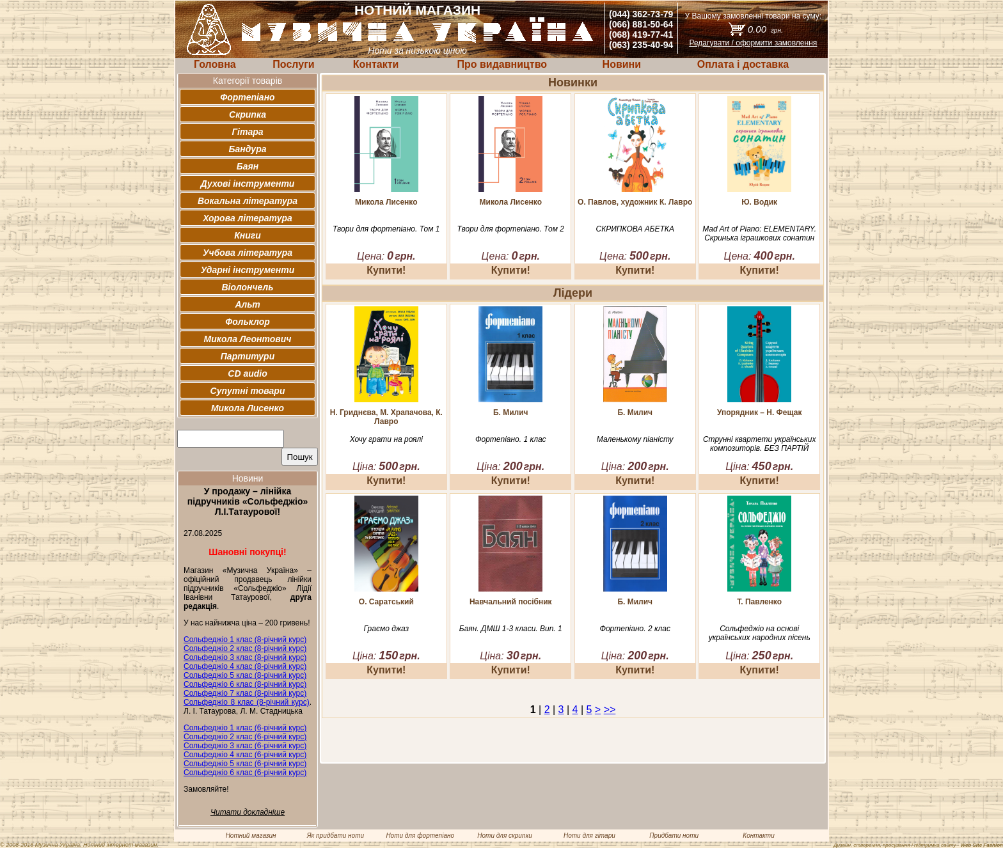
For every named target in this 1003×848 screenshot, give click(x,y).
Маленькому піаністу (635, 439)
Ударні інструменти (248, 270)
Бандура (248, 149)
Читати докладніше (247, 812)
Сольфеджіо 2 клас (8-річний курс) (245, 648)
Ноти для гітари (589, 835)
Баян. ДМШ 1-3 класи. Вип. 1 (510, 628)
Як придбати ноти (335, 835)
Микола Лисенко (247, 408)
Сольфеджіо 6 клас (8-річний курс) (245, 684)
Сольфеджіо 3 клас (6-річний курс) (245, 745)
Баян (247, 166)
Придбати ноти (674, 835)
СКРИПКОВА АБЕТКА (635, 228)
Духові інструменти (248, 183)
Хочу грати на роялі (386, 439)
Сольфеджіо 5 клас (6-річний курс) (245, 763)
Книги (247, 235)
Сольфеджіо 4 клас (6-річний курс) (245, 754)
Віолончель (247, 287)
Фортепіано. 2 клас (634, 628)
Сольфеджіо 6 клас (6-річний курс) (245, 772)
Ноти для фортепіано (420, 835)
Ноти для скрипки (504, 835)
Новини (622, 64)
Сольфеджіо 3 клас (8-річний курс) (245, 657)
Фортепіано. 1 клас (510, 439)
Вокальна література (247, 201)
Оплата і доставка (743, 64)
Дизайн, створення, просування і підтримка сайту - (918, 845)
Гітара (247, 132)
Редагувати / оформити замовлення (753, 42)
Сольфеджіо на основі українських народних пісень (759, 633)
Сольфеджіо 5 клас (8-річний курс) (245, 675)
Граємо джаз (386, 628)
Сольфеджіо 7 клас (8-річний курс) (245, 693)
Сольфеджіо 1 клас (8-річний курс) (245, 639)
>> (610, 709)
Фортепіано (247, 97)
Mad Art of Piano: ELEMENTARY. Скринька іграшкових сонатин (759, 233)
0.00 (765, 29)
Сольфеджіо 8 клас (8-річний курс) (247, 702)
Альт (247, 304)
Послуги (293, 64)
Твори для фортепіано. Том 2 (510, 228)
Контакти (376, 64)
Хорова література (247, 218)
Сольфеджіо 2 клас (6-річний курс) (245, 736)
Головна (215, 64)
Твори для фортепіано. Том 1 (386, 228)
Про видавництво (502, 64)
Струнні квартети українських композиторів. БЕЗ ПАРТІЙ (759, 444)
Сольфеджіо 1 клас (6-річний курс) (245, 727)
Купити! (386, 270)
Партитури (247, 356)
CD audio (247, 373)
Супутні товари (247, 391)
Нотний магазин (251, 835)
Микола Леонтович (248, 339)
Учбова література (247, 252)
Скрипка (247, 114)
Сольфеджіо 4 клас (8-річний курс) (245, 666)
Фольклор (247, 322)
